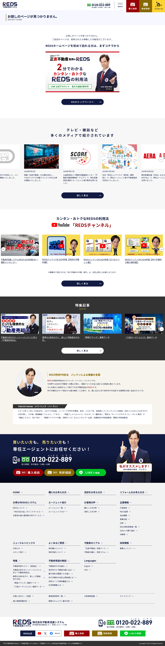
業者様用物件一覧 (56, 596)
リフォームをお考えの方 (132, 492)
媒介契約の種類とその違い (59, 573)
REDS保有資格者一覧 (128, 526)
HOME (16, 492)
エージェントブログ (57, 511)
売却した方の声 (90, 511)
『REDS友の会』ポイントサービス (27, 511)
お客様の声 (89, 502)
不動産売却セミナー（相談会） (25, 566)
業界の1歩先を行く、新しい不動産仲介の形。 (61, 339)
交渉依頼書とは (55, 585)
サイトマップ (125, 596)
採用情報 (124, 542)
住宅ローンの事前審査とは (59, 581)
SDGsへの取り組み (127, 530)
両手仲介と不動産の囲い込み (60, 569)
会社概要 (123, 515)
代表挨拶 (123, 507)
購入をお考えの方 (57, 492)
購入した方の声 (90, 507)
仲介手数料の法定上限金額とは (61, 577)
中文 (86, 569)
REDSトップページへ (82, 101)
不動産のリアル (92, 542)
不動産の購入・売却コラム (95, 552)
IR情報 (122, 534)
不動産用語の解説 (57, 560)
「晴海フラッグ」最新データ (97, 337)
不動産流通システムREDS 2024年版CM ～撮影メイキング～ (20, 261)
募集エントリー (126, 548)
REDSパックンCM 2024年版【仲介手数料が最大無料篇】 (144, 261)
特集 (15, 560)
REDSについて (19, 507)
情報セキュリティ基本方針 (59, 601)
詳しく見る (82, 195)
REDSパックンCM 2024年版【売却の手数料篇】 (61, 261)
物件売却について (56, 552)
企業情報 (124, 502)
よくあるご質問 (56, 542)
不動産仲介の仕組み (57, 566)
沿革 (121, 523)
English (87, 566)
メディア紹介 (18, 552)
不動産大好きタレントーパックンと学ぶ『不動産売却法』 (20, 339)
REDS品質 (124, 511)
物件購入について (56, 548)
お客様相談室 (89, 596)
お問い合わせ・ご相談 (22, 596)
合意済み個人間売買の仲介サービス (27, 515)
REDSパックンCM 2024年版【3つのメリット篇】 (102, 261)
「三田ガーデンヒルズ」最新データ (142, 337)
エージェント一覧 (56, 507)
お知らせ (16, 548)
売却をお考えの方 (93, 492)
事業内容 (123, 519)
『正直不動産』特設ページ (95, 548)
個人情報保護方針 (20, 601)
